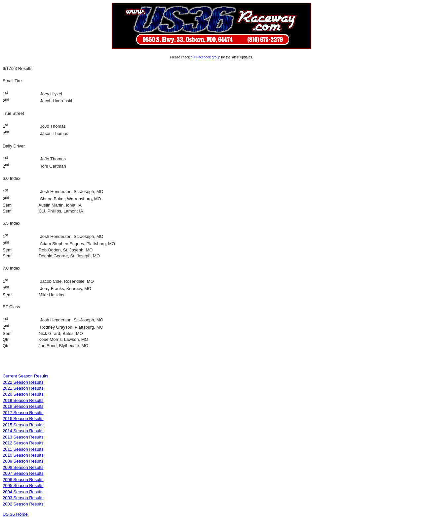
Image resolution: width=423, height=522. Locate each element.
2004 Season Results (23, 491)
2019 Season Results (23, 400)
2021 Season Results (23, 388)
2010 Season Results (23, 455)
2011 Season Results (23, 449)
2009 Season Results (23, 461)
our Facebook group (205, 57)
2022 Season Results (23, 382)
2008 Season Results (23, 467)
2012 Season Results (23, 442)
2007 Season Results (23, 473)
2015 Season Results (23, 424)
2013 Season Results (23, 437)
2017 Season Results (23, 412)
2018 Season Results (23, 406)
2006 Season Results (23, 479)
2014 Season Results (23, 430)
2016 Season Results (23, 418)
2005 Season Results (23, 485)
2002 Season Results (23, 504)
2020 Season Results (23, 394)
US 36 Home (15, 514)
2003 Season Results (23, 497)
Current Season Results (25, 376)
